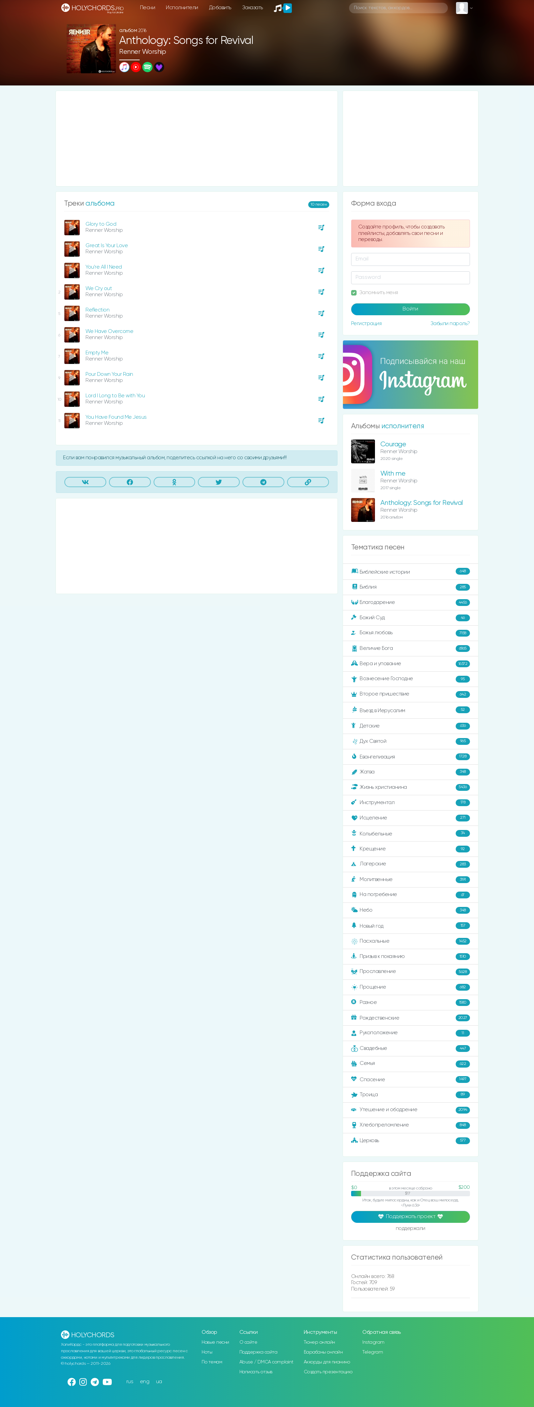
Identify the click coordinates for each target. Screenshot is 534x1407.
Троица (410, 1094)
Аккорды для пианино (327, 1362)
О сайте (248, 1342)
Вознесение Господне (410, 679)
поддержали (410, 1229)
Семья (410, 1063)
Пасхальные (410, 941)
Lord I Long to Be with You (115, 395)
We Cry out (98, 288)
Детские (410, 726)
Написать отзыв (255, 1372)
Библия (410, 587)
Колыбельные (410, 833)
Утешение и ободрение (410, 1110)
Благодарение (410, 602)
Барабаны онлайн (323, 1352)
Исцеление (410, 818)
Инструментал (410, 802)
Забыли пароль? (450, 323)
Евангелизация (410, 756)
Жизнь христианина (410, 787)
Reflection (97, 310)
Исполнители (182, 7)
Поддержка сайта (258, 1352)
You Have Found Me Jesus (116, 417)
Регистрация (366, 323)
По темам (212, 1362)
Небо (410, 910)
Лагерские (410, 864)
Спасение (410, 1079)
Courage (393, 444)
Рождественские (410, 1017)
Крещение (410, 849)
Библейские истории (410, 571)
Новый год (410, 925)
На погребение (410, 895)
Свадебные (410, 1048)
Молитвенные (410, 879)
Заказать (252, 7)
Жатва (410, 772)
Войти (410, 309)
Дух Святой (410, 741)
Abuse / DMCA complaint (266, 1362)
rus (130, 1381)
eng (145, 1381)
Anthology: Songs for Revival (421, 503)
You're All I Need (103, 267)
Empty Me (96, 352)
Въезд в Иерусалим (410, 710)
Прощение (410, 987)
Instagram (373, 1342)
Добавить (220, 7)
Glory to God (100, 224)
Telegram (372, 1352)
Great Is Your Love (106, 245)
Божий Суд (410, 617)
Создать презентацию (328, 1372)
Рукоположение (410, 1033)
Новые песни (215, 1342)
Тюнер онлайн (319, 1342)
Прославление (410, 972)
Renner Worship (142, 51)
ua (159, 1381)
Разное (410, 1002)
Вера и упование (410, 663)
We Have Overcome (109, 331)
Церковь (410, 1140)
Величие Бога (410, 648)
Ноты (207, 1352)
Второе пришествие (410, 694)
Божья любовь (410, 633)
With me (393, 473)
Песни (147, 7)
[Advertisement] (196, 138)
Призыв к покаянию (410, 956)
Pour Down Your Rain (109, 374)
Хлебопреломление (410, 1125)
